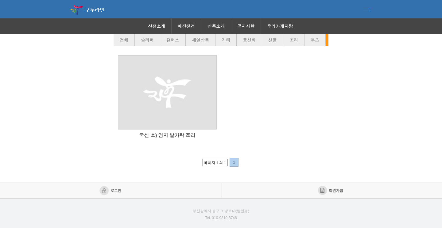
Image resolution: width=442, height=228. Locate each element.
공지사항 (245, 26)
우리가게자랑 (280, 26)
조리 (293, 40)
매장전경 (186, 26)
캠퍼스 (172, 40)
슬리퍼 (147, 40)
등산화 (249, 40)
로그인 (111, 190)
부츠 (315, 40)
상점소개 (156, 26)
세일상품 (200, 40)
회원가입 (331, 190)
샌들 (272, 40)
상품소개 (216, 26)
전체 (124, 40)
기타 (226, 40)
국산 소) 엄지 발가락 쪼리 (167, 135)
